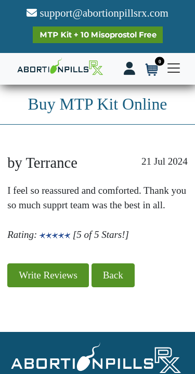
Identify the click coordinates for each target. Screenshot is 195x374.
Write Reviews (48, 275)
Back (113, 275)
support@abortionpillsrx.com (97, 13)
